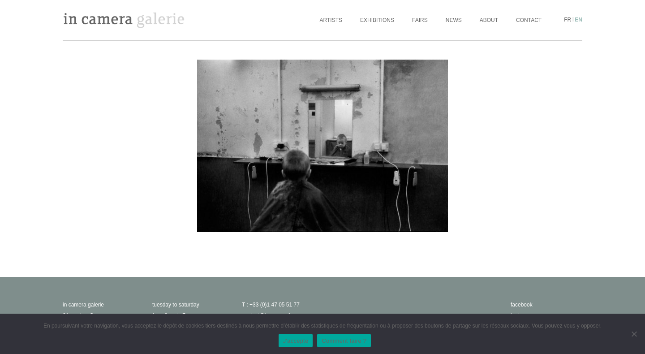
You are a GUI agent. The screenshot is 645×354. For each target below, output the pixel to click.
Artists (331, 20)
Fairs (420, 20)
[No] (633, 333)
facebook (522, 305)
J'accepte (296, 340)
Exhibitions (377, 20)
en (578, 20)
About (489, 20)
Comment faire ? (344, 340)
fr (567, 20)
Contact (529, 20)
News (454, 20)
